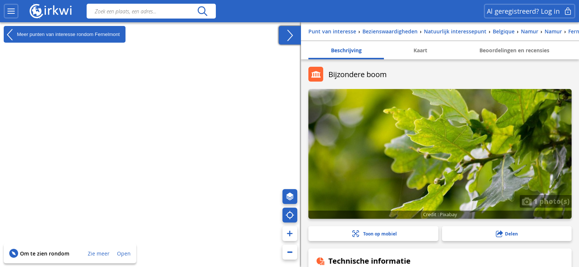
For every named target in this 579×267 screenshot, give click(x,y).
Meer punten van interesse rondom (62, 34)
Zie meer (99, 253)
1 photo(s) (546, 201)
